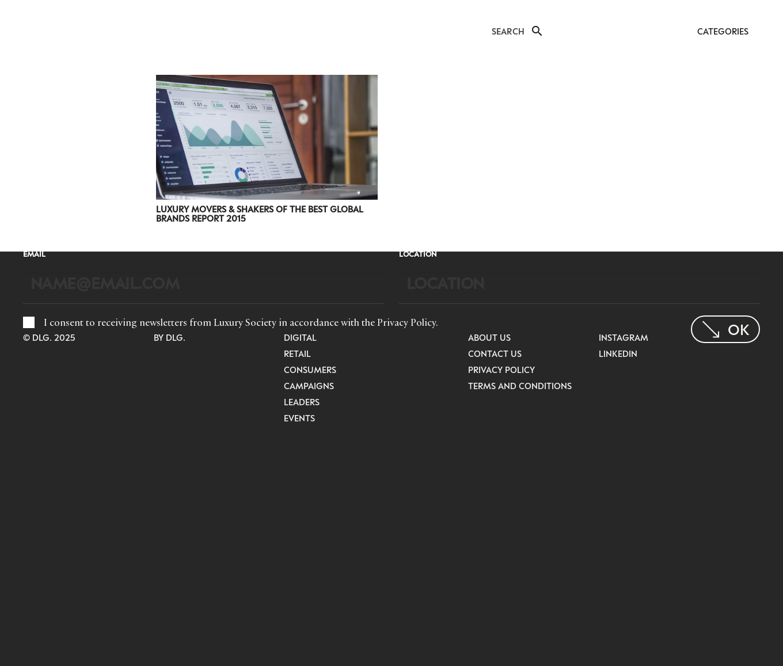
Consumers (310, 369)
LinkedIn (618, 353)
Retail (297, 353)
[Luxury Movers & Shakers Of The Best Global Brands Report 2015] (267, 82)
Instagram (623, 337)
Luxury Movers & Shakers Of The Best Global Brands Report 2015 (259, 213)
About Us (489, 337)
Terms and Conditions (520, 385)
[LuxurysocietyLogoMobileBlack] (33, 30)
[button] (536, 31)
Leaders (302, 402)
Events (299, 418)
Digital (300, 337)
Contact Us (495, 353)
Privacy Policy (406, 322)
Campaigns (309, 385)
